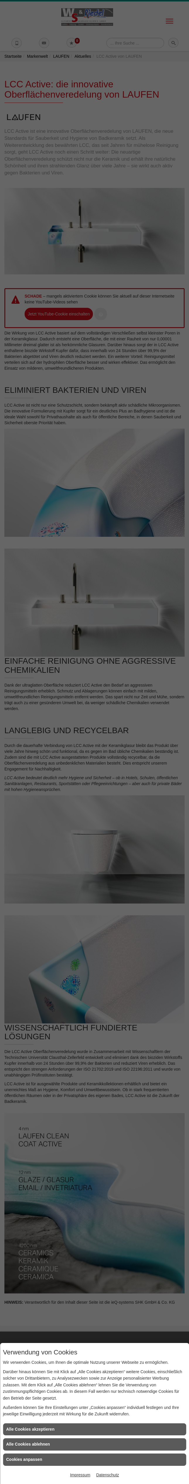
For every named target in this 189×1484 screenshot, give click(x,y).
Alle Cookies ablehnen (28, 1444)
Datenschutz (107, 1475)
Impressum (80, 1475)
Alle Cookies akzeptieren (30, 1429)
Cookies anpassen (24, 1459)
